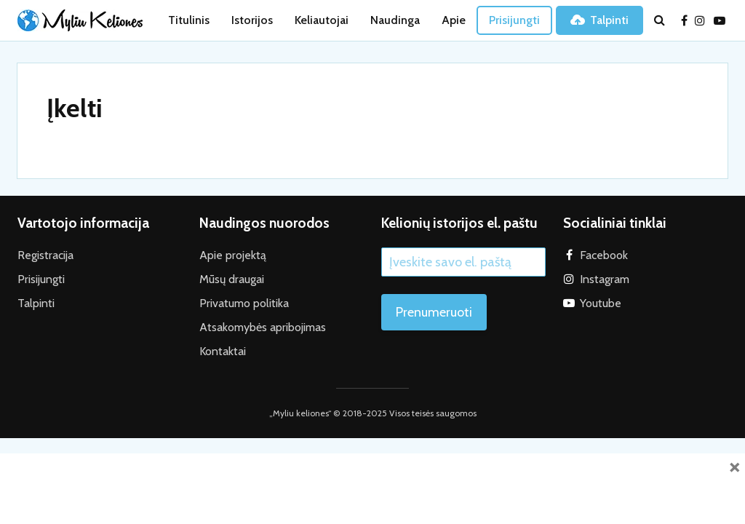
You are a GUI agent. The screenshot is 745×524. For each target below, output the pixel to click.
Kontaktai (222, 351)
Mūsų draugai (231, 279)
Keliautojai (321, 20)
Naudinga (395, 20)
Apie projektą (232, 255)
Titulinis (189, 20)
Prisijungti (514, 20)
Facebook (604, 255)
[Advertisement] (372, 486)
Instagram (604, 279)
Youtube (600, 303)
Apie (454, 20)
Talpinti (599, 20)
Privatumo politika (244, 303)
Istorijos (252, 20)
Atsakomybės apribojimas (262, 327)
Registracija (45, 255)
